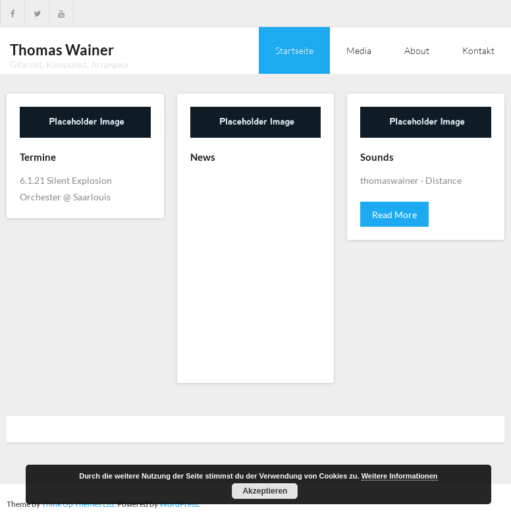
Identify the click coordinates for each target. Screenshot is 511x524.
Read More (394, 214)
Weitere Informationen (400, 476)
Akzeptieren (264, 491)
